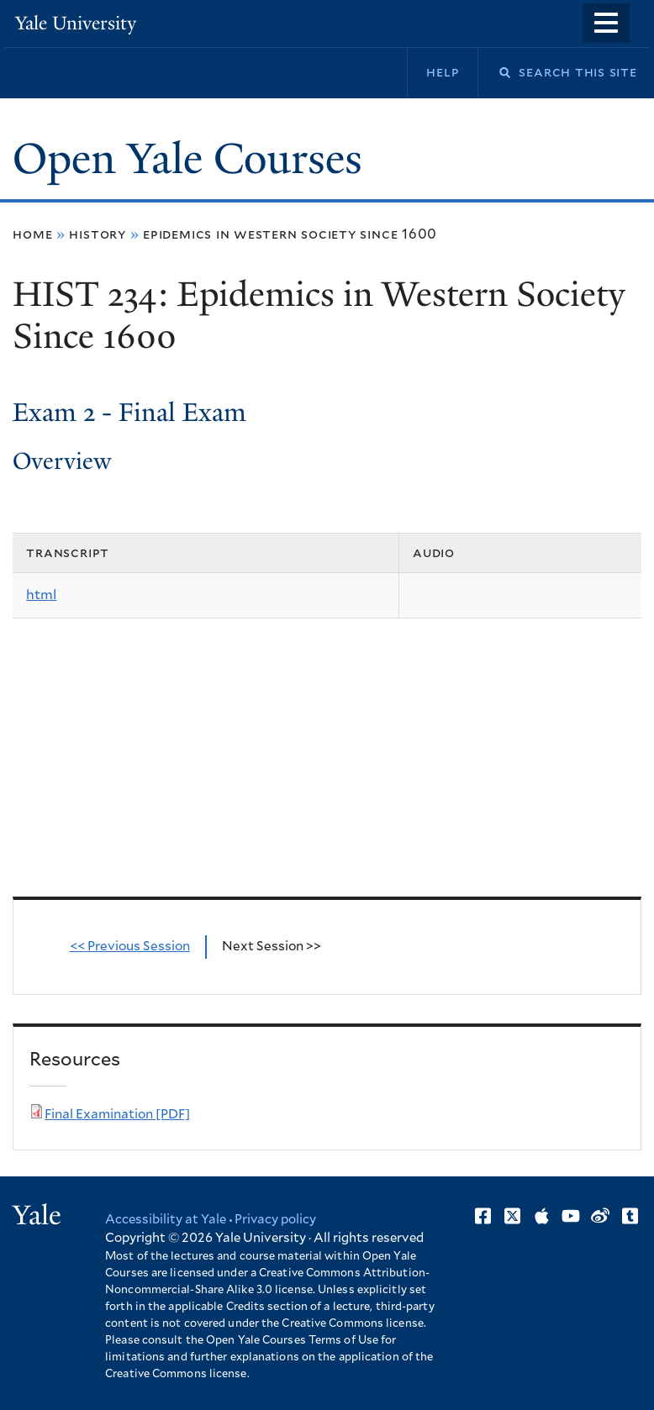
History (97, 234)
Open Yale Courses (187, 159)
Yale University (75, 23)
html (41, 595)
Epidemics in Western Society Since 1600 (290, 234)
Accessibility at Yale (165, 1219)
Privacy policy (275, 1219)
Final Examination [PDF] (117, 1114)
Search (494, 72)
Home (32, 234)
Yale (37, 1215)
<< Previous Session (130, 946)
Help (442, 72)
